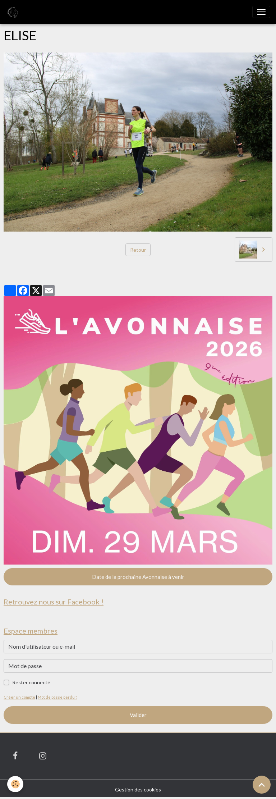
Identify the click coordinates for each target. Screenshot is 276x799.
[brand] (13, 12)
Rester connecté (31, 682)
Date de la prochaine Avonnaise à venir (138, 577)
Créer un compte (19, 697)
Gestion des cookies (138, 789)
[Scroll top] (262, 785)
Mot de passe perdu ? (57, 697)
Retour (138, 250)
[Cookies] (15, 784)
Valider (138, 715)
